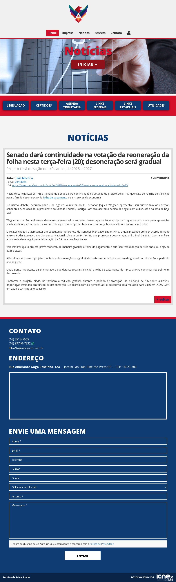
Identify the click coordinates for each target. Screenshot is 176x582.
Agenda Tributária (72, 105)
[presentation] (37, 556)
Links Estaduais (128, 105)
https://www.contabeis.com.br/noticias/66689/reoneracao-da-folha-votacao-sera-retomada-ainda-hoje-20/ (70, 185)
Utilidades (156, 105)
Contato (116, 33)
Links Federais (100, 105)
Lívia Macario (24, 178)
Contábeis (21, 181)
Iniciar (88, 64)
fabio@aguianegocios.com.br (26, 348)
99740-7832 (21, 343)
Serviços (100, 33)
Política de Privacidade (102, 543)
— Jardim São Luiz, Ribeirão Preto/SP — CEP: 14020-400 (73, 367)
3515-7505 (19, 339)
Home (52, 33)
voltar (163, 299)
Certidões (44, 105)
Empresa (67, 33)
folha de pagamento (55, 197)
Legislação (16, 105)
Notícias (84, 33)
